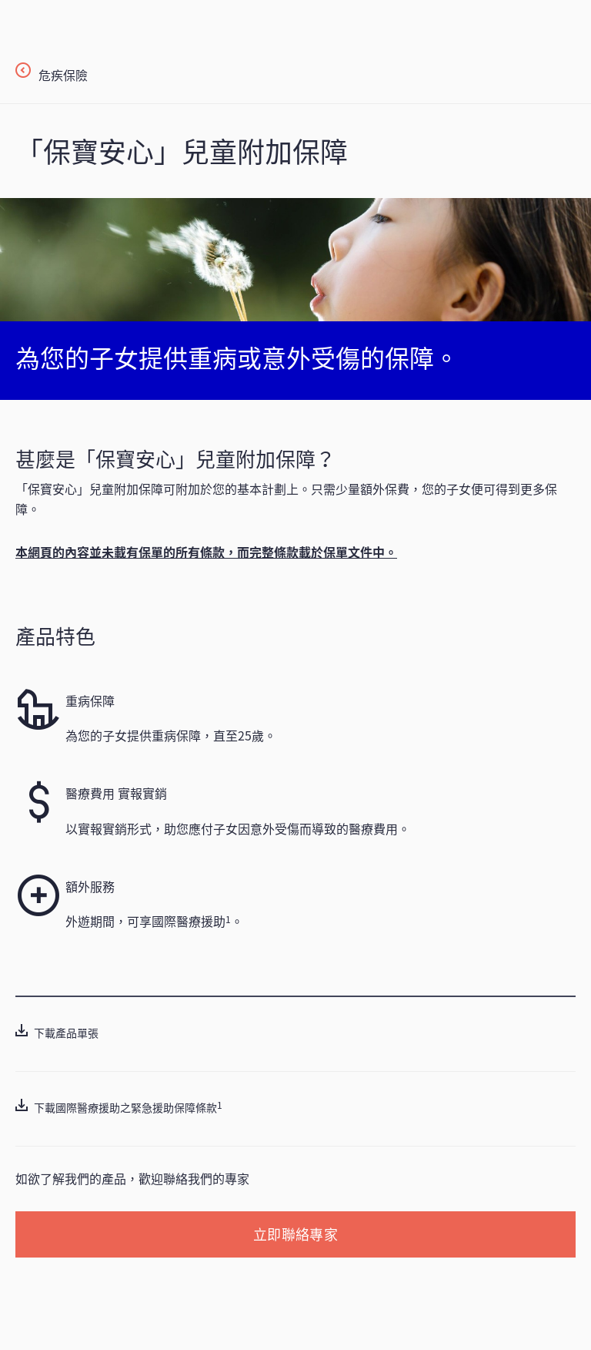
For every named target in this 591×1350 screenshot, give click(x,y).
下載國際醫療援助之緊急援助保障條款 (125, 1107)
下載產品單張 (66, 1032)
